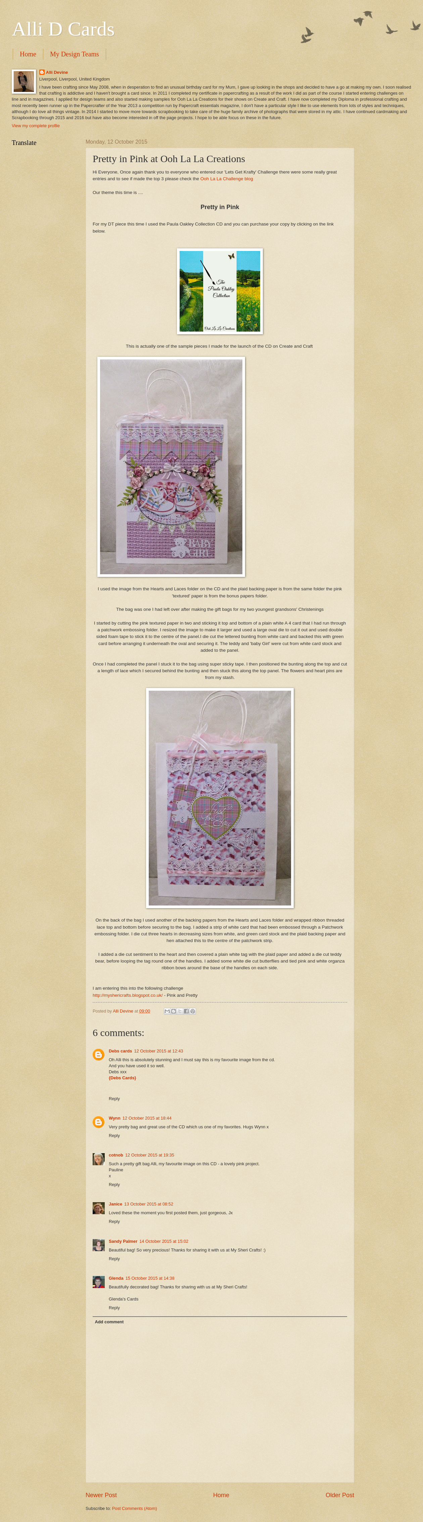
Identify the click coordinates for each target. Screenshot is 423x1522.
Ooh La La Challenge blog (226, 178)
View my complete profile (36, 125)
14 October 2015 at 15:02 (163, 1241)
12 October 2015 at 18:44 (147, 1118)
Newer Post (101, 1495)
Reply (114, 1098)
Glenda (116, 1278)
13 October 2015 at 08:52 (148, 1204)
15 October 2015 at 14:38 (150, 1278)
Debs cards (120, 1050)
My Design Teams (74, 54)
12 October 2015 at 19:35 (149, 1155)
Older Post (340, 1495)
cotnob (116, 1155)
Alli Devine (57, 72)
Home (28, 54)
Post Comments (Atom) (134, 1508)
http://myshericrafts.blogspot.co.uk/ (128, 995)
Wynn (115, 1118)
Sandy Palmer (123, 1241)
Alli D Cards (63, 29)
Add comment (109, 1321)
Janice (115, 1204)
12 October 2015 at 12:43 (158, 1050)
